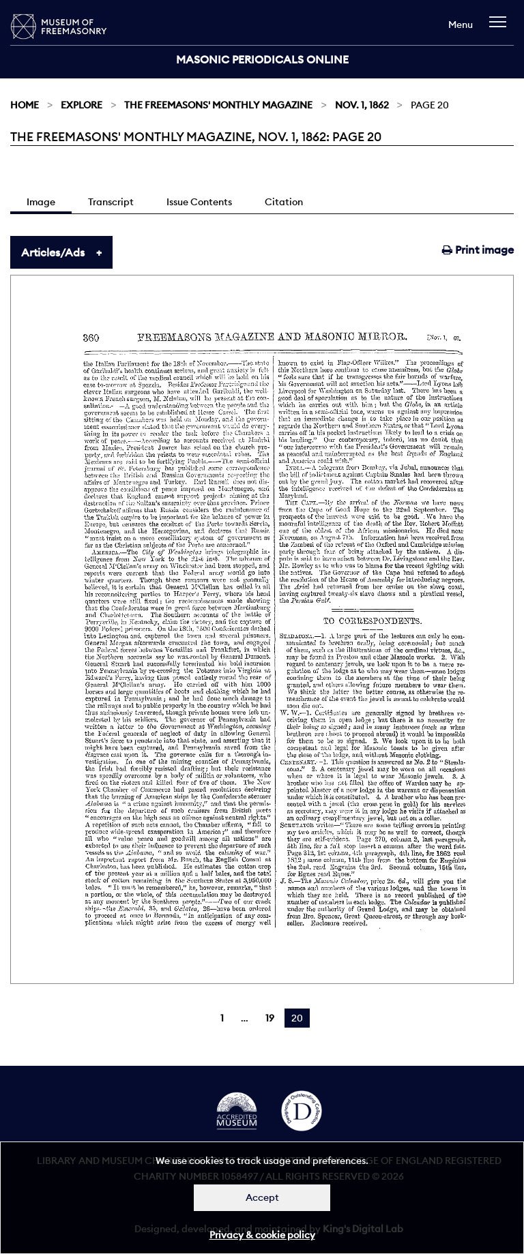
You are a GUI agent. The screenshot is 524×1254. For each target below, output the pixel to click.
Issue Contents (199, 202)
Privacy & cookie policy (262, 1235)
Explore (81, 105)
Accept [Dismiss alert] (262, 1197)
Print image (478, 249)
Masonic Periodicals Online (262, 59)
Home (24, 105)
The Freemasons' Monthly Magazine (218, 105)
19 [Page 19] (269, 1018)
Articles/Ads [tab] (53, 252)
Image (41, 202)
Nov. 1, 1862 (362, 105)
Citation (284, 202)
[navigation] (501, 28)
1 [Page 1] (222, 1018)
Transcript (111, 202)
